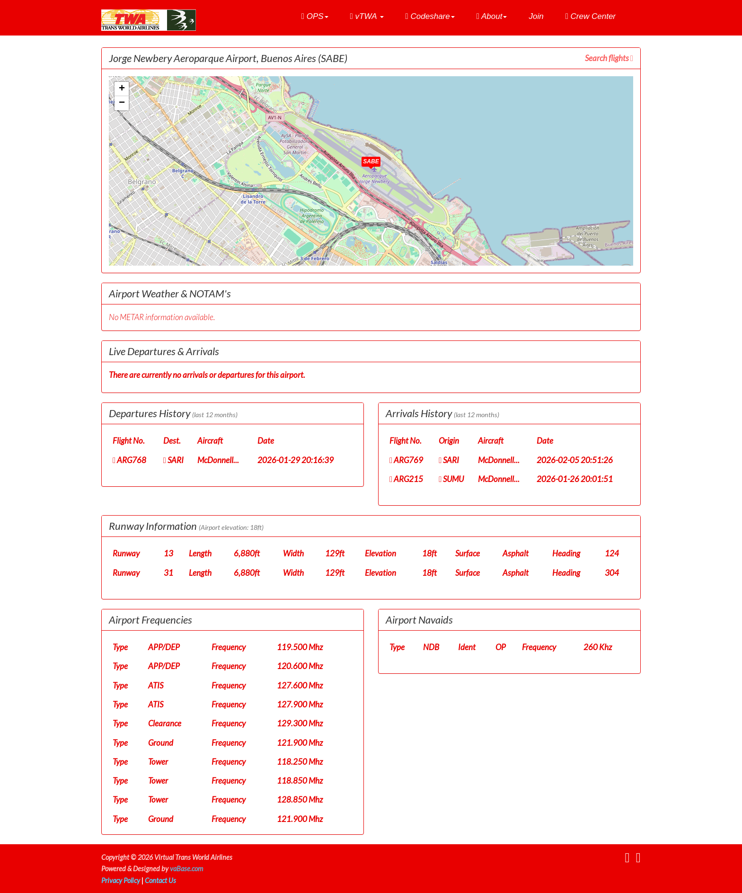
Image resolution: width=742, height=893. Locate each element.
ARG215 (406, 479)
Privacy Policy (120, 880)
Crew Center (590, 16)
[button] (315, 16)
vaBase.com (186, 869)
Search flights (609, 58)
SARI (173, 460)
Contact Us (160, 880)
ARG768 (129, 460)
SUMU (451, 479)
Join (536, 16)
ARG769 (406, 460)
